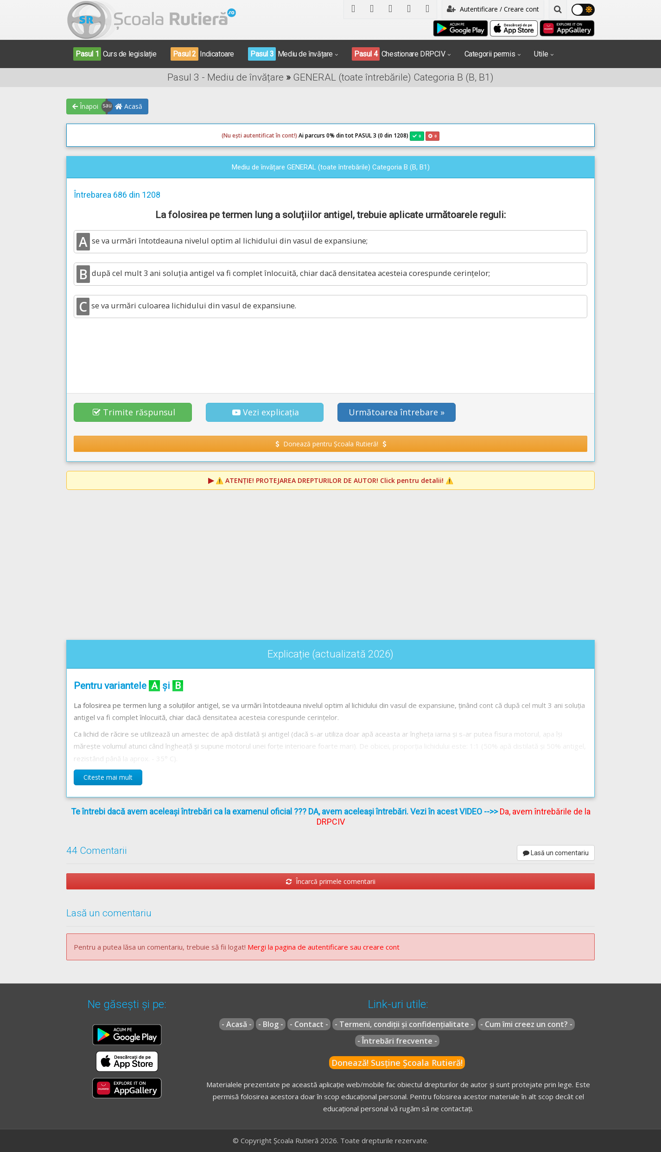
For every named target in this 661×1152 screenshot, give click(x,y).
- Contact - (309, 1024)
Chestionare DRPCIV (398, 54)
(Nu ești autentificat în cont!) (259, 135)
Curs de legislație (115, 54)
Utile (541, 54)
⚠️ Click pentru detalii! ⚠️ (334, 480)
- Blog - (270, 1024)
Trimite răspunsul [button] (134, 412)
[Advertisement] (330, 350)
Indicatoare (202, 54)
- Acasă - (237, 1024)
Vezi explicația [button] (265, 412)
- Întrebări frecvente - (397, 1041)
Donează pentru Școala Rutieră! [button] (330, 443)
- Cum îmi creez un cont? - (526, 1024)
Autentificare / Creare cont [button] (493, 9)
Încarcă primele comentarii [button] (330, 881)
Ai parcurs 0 (276, 135)
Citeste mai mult (108, 777)
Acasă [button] (128, 106)
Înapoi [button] (85, 106)
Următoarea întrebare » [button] (397, 412)
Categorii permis (489, 54)
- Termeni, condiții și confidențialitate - (404, 1024)
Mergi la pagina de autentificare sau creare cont (324, 947)
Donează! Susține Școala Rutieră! (397, 1062)
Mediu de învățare (290, 54)
